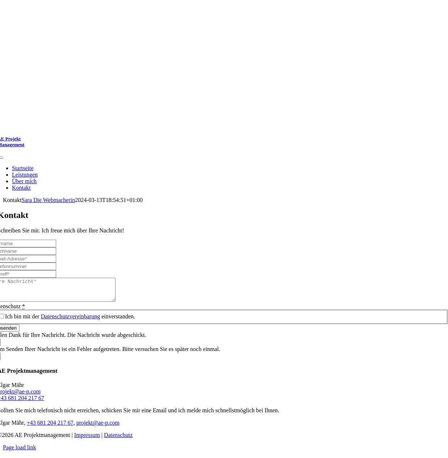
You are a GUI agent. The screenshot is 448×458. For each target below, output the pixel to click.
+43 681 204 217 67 (50, 427)
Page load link (19, 452)
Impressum (87, 439)
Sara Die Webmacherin (48, 200)
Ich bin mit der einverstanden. (70, 321)
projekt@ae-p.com (98, 427)
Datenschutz (118, 439)
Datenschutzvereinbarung (70, 321)
